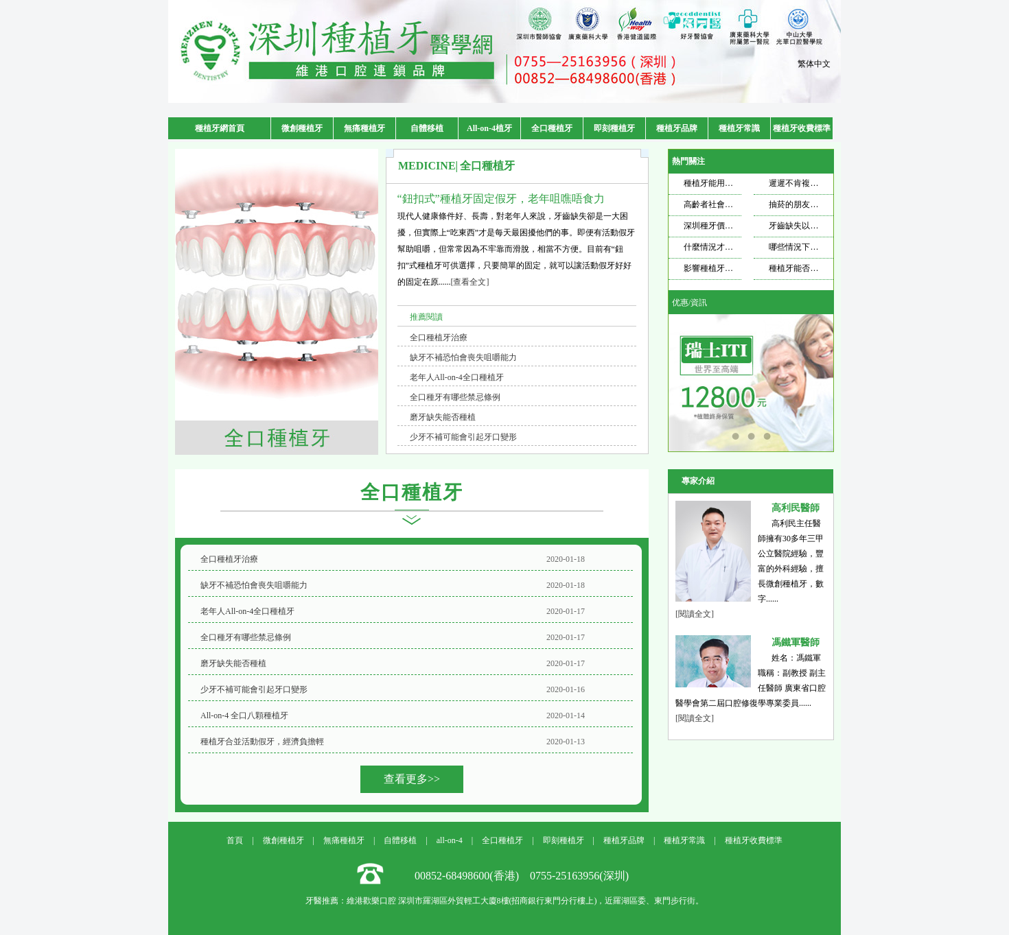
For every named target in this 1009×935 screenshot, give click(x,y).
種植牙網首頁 (219, 128)
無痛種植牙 (364, 128)
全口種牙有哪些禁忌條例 (455, 397)
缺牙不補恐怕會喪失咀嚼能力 (463, 357)
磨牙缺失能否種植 (443, 417)
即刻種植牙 (614, 128)
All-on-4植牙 (489, 128)
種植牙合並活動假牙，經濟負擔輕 (262, 741)
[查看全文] (470, 282)
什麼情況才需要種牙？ (725, 247)
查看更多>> (412, 779)
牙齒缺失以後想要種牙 (810, 225)
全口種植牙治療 (438, 337)
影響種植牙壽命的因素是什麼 (737, 268)
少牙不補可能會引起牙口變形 (463, 437)
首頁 (235, 840)
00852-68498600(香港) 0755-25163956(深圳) (522, 875)
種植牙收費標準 (802, 128)
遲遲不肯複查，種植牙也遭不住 (826, 183)
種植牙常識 (739, 128)
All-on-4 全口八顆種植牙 (244, 715)
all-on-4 (450, 840)
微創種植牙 (302, 128)
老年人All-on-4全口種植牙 (457, 377)
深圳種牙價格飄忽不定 (725, 225)
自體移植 (426, 128)
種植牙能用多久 (712, 183)
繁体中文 (814, 64)
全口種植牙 (551, 128)
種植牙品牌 (676, 128)
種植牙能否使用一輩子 (810, 268)
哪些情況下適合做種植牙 (814, 247)
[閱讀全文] (694, 614)
